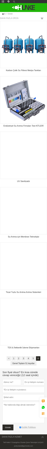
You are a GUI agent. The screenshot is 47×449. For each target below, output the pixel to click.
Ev (5, 14)
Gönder (8, 427)
